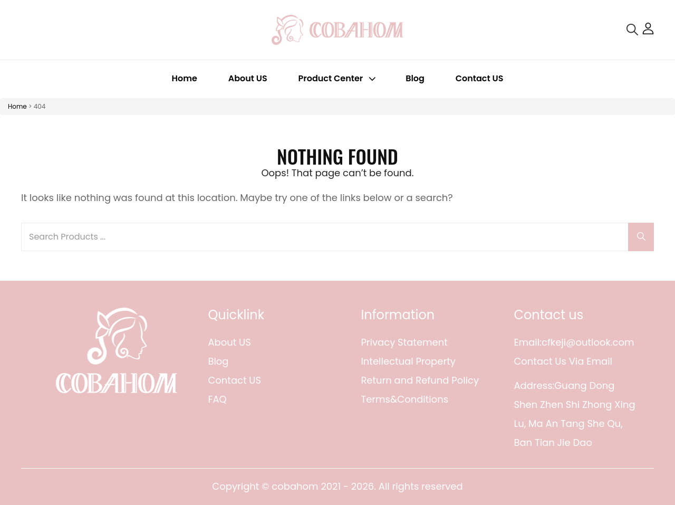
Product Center (338, 78)
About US (247, 78)
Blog (415, 78)
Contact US (480, 78)
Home (184, 78)
